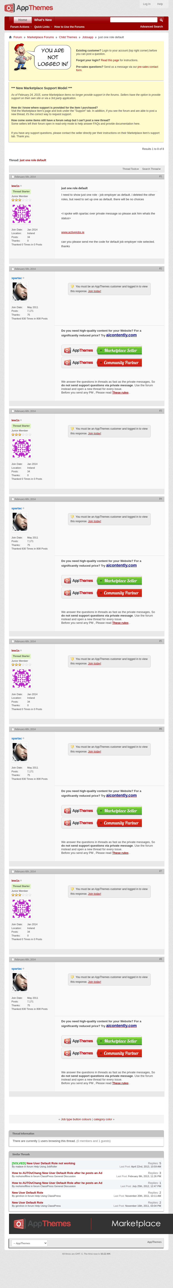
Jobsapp (87, 37)
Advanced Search (151, 26)
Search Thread (150, 169)
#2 (160, 268)
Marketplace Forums (40, 37)
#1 (160, 176)
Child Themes (68, 37)
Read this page (110, 60)
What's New (43, 20)
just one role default (33, 160)
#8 (160, 959)
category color (103, 1119)
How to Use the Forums (69, 26)
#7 (160, 871)
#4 (160, 498)
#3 (160, 410)
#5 (160, 641)
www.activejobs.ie (72, 232)
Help (160, 4)
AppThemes (154, 1242)
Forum (18, 37)
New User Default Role (27, 1192)
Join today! (94, 291)
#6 (160, 728)
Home (22, 20)
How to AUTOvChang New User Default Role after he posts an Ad (57, 1173)
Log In (146, 4)
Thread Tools (130, 169)
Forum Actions (19, 26)
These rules (120, 392)
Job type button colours (76, 1119)
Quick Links (42, 26)
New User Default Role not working (51, 1163)
